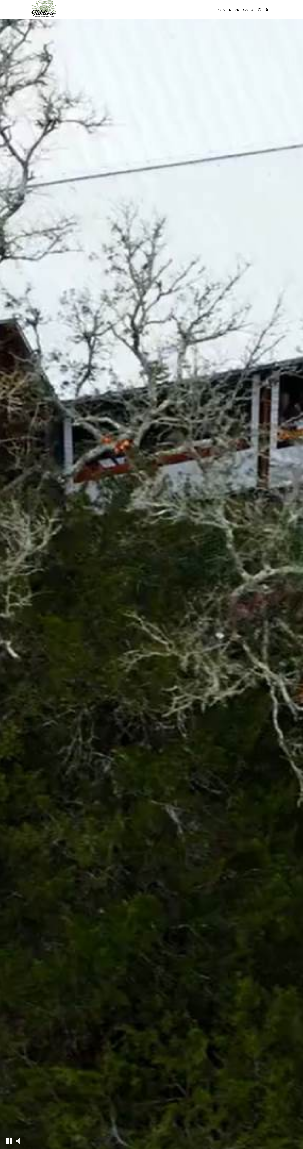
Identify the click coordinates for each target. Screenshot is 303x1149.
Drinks (234, 10)
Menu (221, 10)
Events (248, 10)
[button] (9, 1140)
